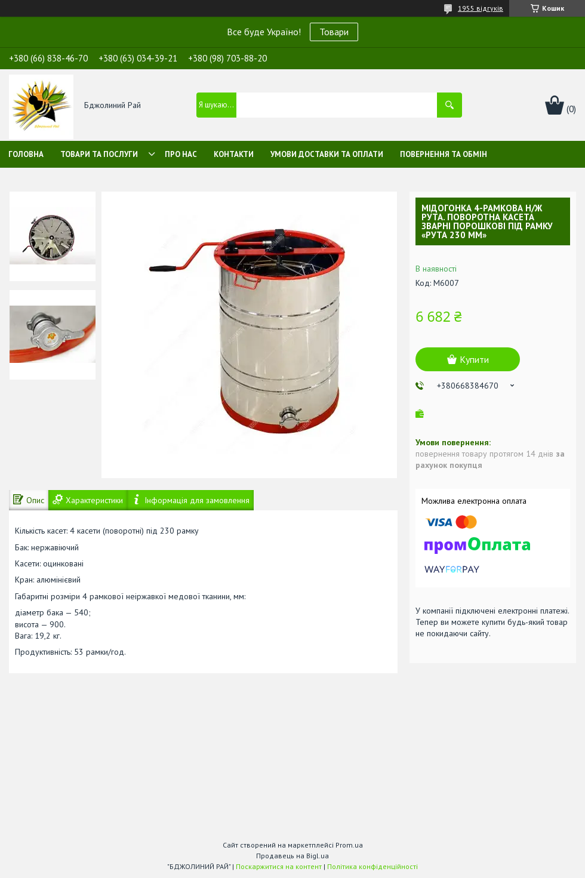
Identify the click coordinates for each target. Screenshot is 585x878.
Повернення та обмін (443, 154)
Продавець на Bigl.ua (292, 855)
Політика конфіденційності (372, 866)
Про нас (181, 154)
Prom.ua (349, 844)
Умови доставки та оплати (326, 154)
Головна (26, 154)
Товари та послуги (99, 154)
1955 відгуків (480, 8)
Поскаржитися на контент (279, 866)
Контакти (234, 154)
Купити (474, 359)
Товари (334, 32)
